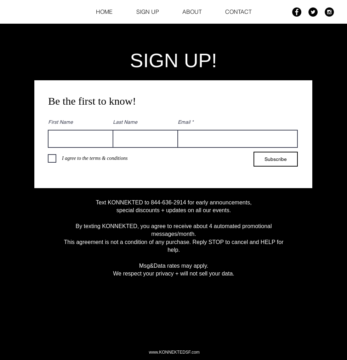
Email (184, 122)
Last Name (125, 122)
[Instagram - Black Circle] (329, 12)
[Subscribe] (276, 159)
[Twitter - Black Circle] (313, 12)
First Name (60, 122)
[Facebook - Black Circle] (296, 12)
